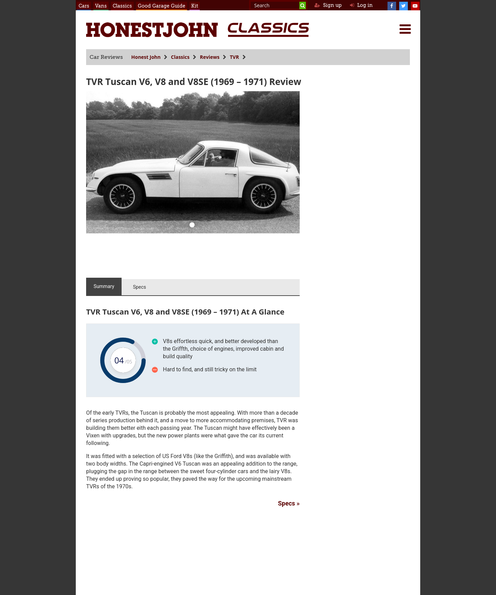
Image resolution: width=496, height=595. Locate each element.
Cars (84, 6)
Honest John (146, 57)
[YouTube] (415, 5)
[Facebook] (391, 5)
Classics (122, 6)
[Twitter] (403, 5)
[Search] (302, 5)
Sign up (328, 5)
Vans (101, 6)
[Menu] (405, 28)
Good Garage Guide (161, 6)
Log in (361, 5)
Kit (194, 6)
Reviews (209, 57)
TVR (234, 57)
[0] (192, 225)
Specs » (289, 503)
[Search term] (278, 5)
